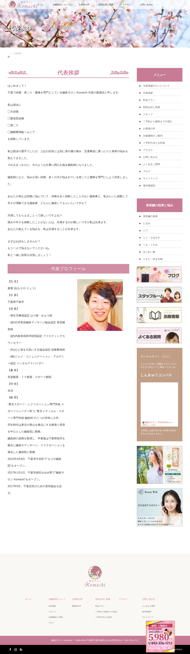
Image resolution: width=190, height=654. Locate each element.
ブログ (51, 623)
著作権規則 (146, 612)
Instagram (15, 649)
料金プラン (99, 606)
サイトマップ (147, 617)
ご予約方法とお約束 (103, 617)
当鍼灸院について (61, 4)
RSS (20, 649)
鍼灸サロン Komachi (154, 422)
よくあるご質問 (148, 606)
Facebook (10, 649)
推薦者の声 (76, 606)
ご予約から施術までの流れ (106, 612)
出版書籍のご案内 (55, 617)
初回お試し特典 (105, 4)
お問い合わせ (146, 4)
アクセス (127, 4)
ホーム (28, 599)
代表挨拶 (52, 606)
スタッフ (52, 612)
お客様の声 (84, 4)
